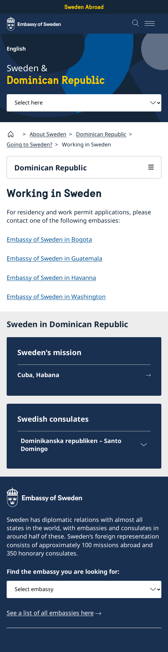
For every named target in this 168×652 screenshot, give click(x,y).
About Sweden (48, 134)
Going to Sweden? (29, 144)
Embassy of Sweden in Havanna (51, 278)
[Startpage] (13, 134)
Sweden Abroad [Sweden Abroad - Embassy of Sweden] (84, 7)
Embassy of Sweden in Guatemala (54, 259)
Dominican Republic (101, 134)
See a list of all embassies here (50, 613)
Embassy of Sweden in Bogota (49, 239)
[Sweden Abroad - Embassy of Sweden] (40, 23)
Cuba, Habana (38, 375)
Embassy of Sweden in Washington (56, 297)
